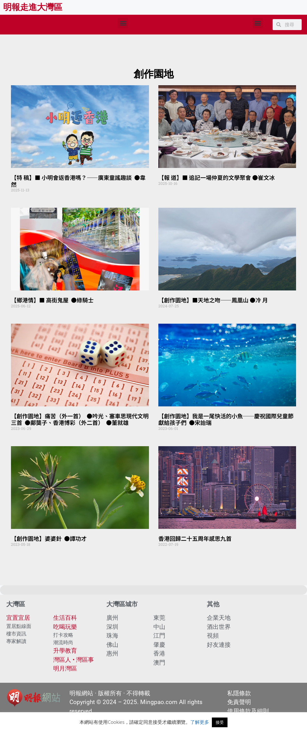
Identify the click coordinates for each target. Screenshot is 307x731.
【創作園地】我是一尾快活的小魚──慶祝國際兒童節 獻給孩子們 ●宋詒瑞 (226, 419)
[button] (123, 23)
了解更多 (199, 722)
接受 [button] (220, 722)
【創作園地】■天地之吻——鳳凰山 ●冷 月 (213, 300)
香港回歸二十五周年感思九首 (195, 538)
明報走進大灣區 (32, 7)
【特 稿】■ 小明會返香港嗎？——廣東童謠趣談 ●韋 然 (79, 180)
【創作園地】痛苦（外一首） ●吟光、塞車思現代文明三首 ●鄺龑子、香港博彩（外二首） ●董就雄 (80, 419)
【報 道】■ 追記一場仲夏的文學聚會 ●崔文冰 (216, 177)
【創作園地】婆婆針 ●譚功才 (49, 538)
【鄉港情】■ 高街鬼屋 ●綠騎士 (52, 300)
